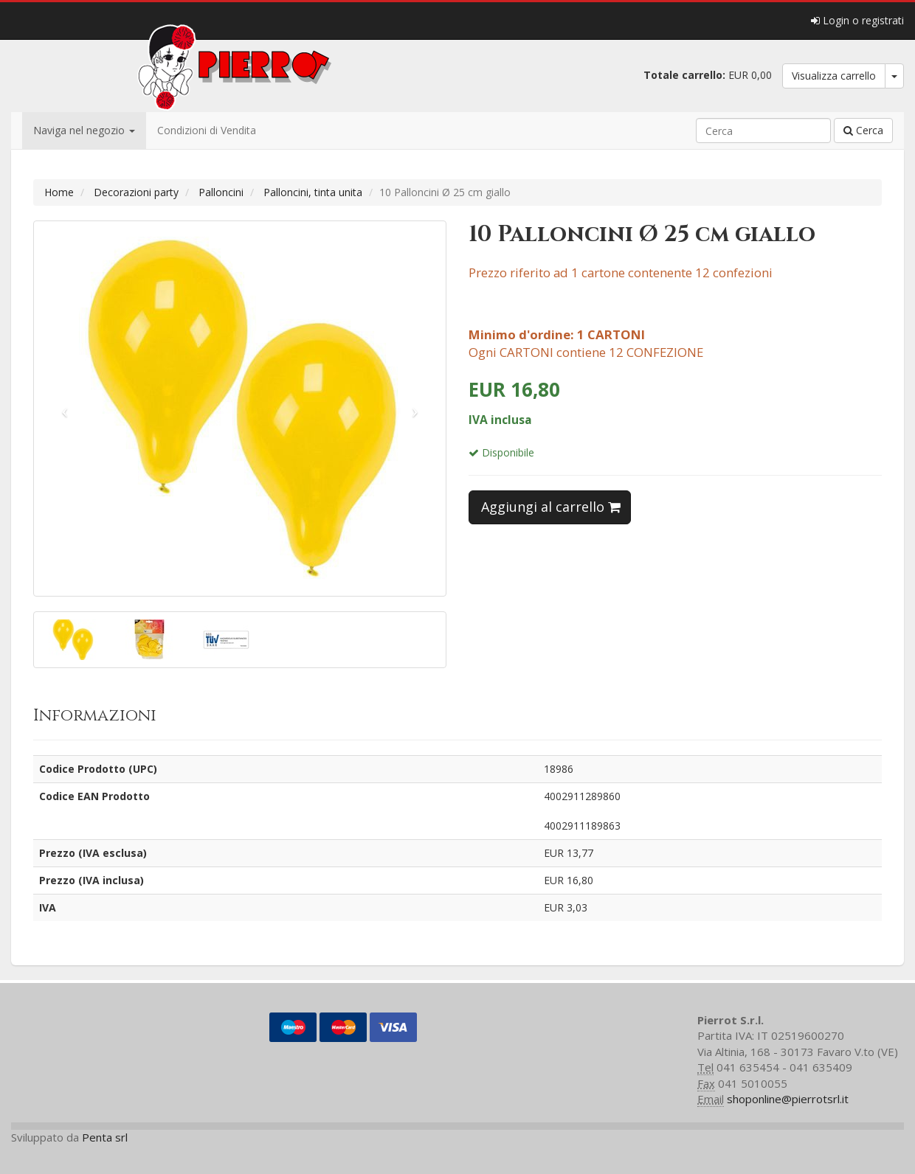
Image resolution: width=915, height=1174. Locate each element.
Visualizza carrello (834, 76)
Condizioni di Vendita (206, 130)
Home (59, 192)
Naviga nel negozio (84, 130)
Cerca (863, 130)
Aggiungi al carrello (551, 506)
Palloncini (221, 192)
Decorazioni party (136, 192)
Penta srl (105, 1137)
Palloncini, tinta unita (312, 192)
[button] (65, 408)
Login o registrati (857, 20)
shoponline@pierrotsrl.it (788, 1098)
